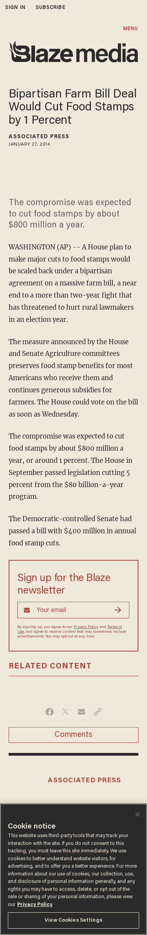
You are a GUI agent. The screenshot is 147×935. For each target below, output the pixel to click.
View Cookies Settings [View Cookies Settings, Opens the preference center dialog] (73, 920)
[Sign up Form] (73, 610)
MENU (130, 28)
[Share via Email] (82, 712)
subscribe (50, 7)
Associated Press (39, 137)
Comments (73, 735)
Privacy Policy (86, 627)
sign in (15, 7)
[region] (73, 869)
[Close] (137, 814)
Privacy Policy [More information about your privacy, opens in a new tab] (35, 904)
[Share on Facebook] (49, 712)
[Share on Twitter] (66, 712)
